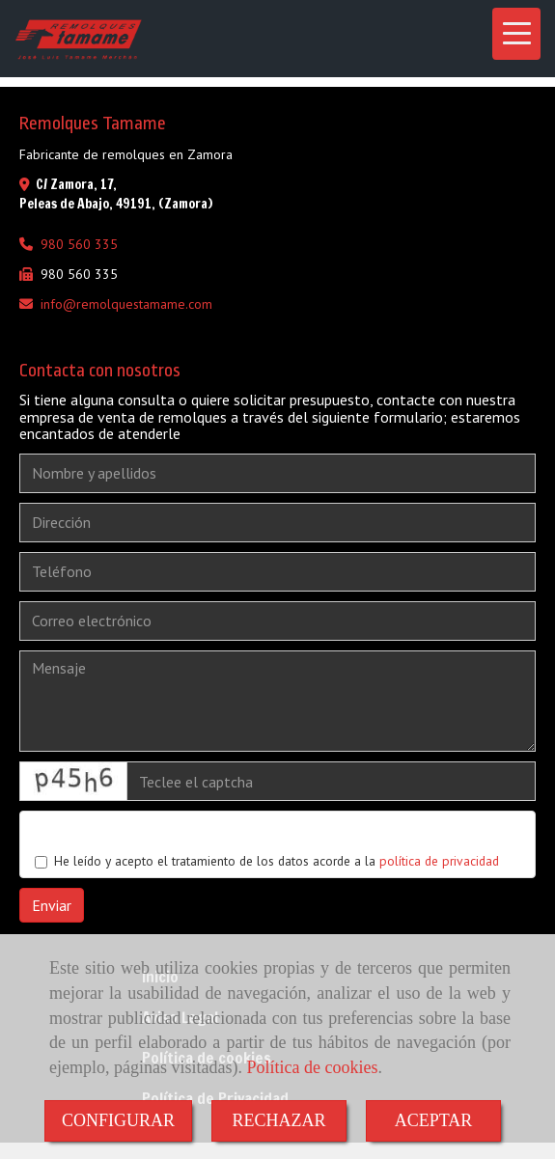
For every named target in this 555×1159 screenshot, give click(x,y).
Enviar (51, 905)
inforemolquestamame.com (126, 304)
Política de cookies (311, 1067)
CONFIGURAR (118, 1120)
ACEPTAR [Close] (434, 1120)
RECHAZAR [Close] (278, 1120)
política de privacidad (439, 860)
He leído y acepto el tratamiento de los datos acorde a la (267, 860)
